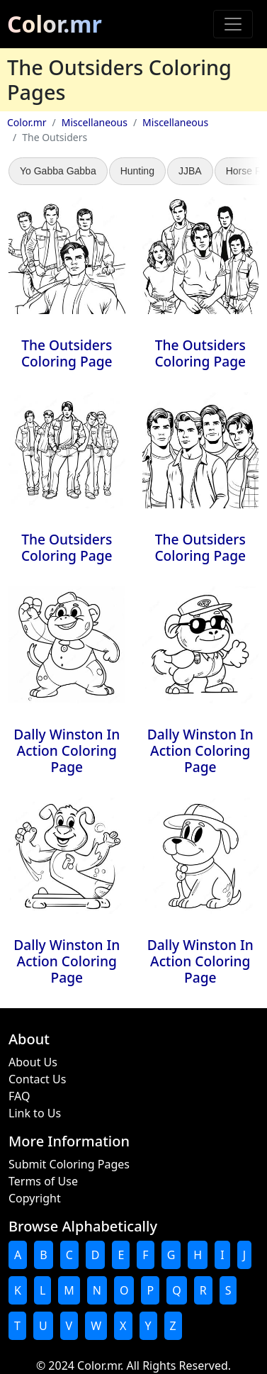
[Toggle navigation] (233, 24)
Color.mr (54, 24)
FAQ (19, 1096)
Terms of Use (43, 1181)
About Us (32, 1062)
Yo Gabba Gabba (58, 171)
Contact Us (37, 1079)
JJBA (190, 171)
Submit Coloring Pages (69, 1164)
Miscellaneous (94, 122)
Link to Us (34, 1113)
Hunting (137, 171)
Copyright (34, 1198)
